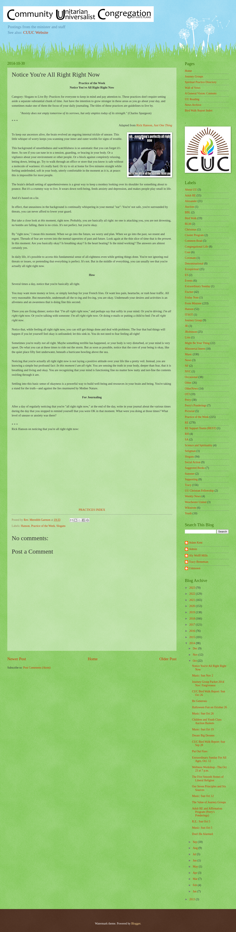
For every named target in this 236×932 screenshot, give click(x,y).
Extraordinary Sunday (197, 286)
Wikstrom (190, 507)
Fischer (189, 291)
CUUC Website (35, 32)
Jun (195, 860)
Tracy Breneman (198, 561)
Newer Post (16, 659)
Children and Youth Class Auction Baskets (206, 721)
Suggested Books (195, 467)
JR (186, 326)
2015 (192, 637)
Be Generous (199, 701)
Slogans (61, 525)
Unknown (194, 568)
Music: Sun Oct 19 (203, 729)
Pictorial (190, 411)
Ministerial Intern (195, 348)
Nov (195, 654)
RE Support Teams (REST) (200, 428)
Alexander (191, 201)
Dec (195, 648)
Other (188, 382)
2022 (192, 593)
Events (189, 280)
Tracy (188, 485)
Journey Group (193, 320)
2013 (192, 899)
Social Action (192, 462)
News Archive (193, 104)
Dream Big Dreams (203, 735)
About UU (191, 189)
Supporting (191, 479)
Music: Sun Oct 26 (203, 713)
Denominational (194, 263)
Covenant (190, 257)
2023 (192, 587)
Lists (187, 337)
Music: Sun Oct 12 (203, 796)
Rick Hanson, (154, 125)
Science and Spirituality (198, 445)
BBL (187, 212)
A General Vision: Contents (201, 93)
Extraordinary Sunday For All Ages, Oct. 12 (209, 759)
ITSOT (189, 314)
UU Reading (192, 99)
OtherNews (191, 388)
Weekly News (193, 496)
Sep (195, 841)
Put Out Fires (199, 751)
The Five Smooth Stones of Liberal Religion (207, 778)
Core (187, 252)
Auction (189, 206)
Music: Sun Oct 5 (202, 827)
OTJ (187, 394)
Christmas (191, 229)
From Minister (193, 303)
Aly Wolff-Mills (198, 555)
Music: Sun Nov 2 (202, 675)
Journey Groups (194, 76)
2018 (192, 618)
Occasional (191, 377)
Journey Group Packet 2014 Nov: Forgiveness (208, 683)
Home (93, 659)
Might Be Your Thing (197, 343)
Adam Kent (195, 542)
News (188, 360)
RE (187, 422)
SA (187, 439)
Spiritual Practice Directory (201, 82)
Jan (195, 891)
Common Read (193, 240)
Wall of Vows (192, 87)
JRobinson (191, 331)
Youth (188, 513)
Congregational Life (196, 246)
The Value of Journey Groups (209, 802)
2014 (192, 643)
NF (187, 365)
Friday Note (192, 297)
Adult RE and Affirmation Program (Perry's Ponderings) (207, 812)
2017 (192, 624)
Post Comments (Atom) (37, 667)
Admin (193, 549)
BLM (188, 223)
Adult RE (190, 195)
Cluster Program (194, 235)
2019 (192, 612)
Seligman (190, 451)
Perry (188, 399)
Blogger (135, 923)
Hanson (25, 525)
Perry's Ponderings (195, 405)
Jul (195, 854)
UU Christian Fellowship (199, 490)
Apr (195, 872)
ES (186, 275)
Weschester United (195, 502)
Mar (195, 878)
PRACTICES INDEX (92, 509)
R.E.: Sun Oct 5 (201, 821)
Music (188, 354)
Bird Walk (191, 218)
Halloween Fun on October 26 (209, 707)
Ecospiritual (192, 269)
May (196, 866)
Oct (195, 660)
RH (187, 433)
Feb (195, 885)
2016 (192, 630)
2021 (192, 600)
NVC (188, 371)
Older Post (167, 659)
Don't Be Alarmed (202, 834)
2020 (192, 606)
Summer (190, 473)
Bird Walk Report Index (198, 110)
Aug (195, 848)
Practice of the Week (43, 525)
